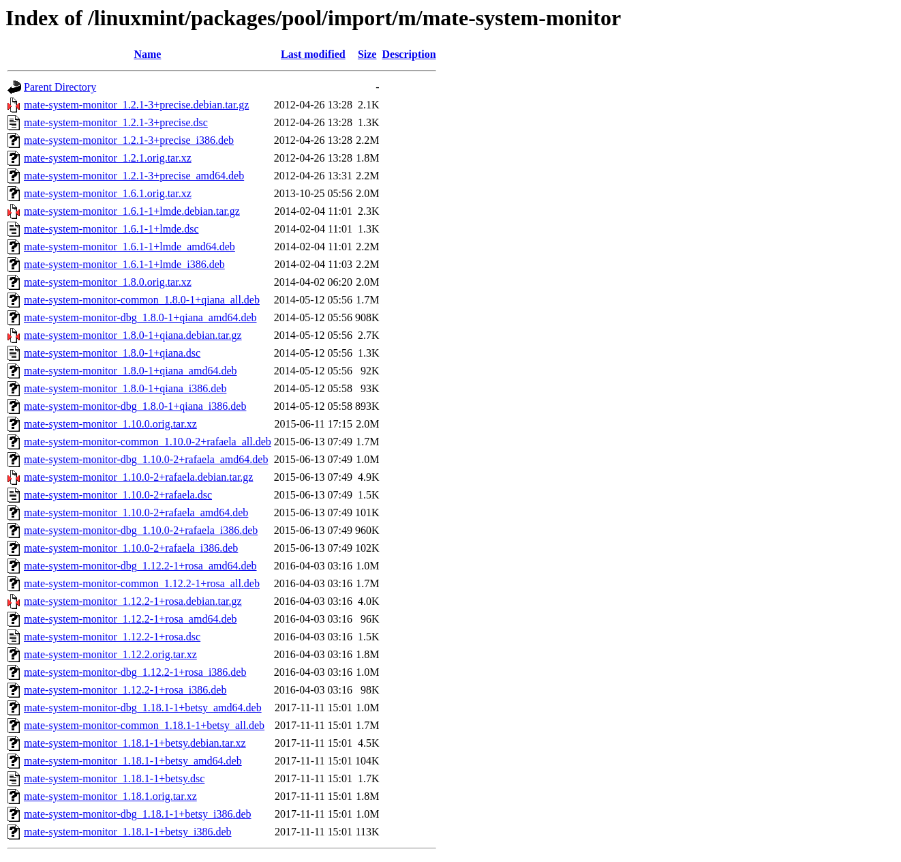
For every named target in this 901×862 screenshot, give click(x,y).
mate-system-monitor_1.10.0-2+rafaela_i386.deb (131, 548)
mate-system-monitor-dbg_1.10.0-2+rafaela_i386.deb (141, 530)
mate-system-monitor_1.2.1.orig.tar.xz (108, 158)
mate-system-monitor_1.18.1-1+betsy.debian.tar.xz (135, 743)
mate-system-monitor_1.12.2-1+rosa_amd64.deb (130, 619)
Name (147, 54)
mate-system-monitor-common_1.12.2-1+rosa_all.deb (142, 583)
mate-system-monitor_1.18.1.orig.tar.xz (110, 796)
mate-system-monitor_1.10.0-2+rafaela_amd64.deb (136, 512)
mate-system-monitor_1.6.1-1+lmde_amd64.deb (129, 246)
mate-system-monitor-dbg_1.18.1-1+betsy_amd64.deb (143, 707)
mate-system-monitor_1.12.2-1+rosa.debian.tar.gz (133, 601)
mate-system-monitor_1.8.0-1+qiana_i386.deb (125, 388)
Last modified (313, 54)
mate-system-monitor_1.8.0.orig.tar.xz (108, 282)
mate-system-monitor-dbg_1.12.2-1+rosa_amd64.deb (140, 565)
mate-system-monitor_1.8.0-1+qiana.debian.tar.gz (133, 335)
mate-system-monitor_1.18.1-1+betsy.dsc (114, 778)
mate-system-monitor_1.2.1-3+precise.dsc (116, 122)
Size (367, 54)
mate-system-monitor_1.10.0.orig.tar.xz (110, 424)
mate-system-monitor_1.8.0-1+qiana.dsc (112, 353)
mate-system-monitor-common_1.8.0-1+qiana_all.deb (142, 300)
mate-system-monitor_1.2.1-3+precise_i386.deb (129, 140)
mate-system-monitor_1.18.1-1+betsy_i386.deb (128, 831)
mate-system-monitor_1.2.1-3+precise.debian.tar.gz (136, 104)
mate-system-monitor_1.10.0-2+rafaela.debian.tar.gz (138, 477)
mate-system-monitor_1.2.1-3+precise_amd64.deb (134, 175)
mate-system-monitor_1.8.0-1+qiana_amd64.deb (130, 370)
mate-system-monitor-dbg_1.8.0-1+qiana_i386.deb (135, 406)
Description (409, 54)
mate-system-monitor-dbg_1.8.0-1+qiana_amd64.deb (140, 317)
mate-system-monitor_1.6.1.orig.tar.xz (108, 193)
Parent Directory (60, 87)
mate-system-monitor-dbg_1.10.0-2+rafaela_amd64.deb (146, 459)
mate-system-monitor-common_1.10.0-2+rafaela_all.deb (147, 441)
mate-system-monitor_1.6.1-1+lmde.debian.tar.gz (132, 211)
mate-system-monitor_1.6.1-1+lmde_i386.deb (124, 264)
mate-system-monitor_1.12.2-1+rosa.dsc (112, 636)
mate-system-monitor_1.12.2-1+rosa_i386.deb (125, 690)
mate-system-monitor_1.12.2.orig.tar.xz (110, 654)
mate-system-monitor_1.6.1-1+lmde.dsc (111, 229)
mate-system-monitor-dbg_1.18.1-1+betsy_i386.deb (137, 814)
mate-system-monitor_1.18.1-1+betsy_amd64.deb (133, 761)
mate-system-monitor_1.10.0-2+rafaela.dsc (118, 495)
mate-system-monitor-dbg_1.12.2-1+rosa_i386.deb (135, 672)
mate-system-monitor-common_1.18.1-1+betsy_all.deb (144, 725)
